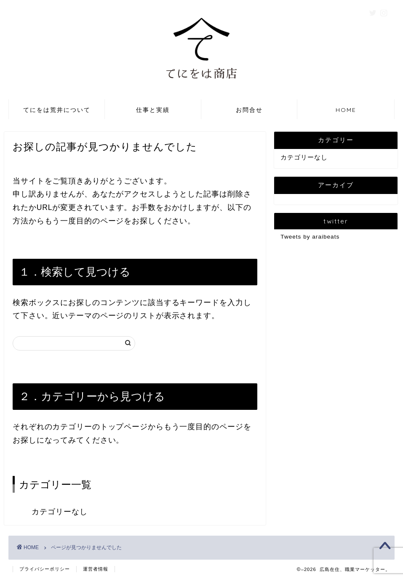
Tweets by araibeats (309, 237)
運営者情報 (95, 568)
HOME (346, 110)
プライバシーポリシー (44, 568)
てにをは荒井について (57, 110)
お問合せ (249, 110)
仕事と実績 (153, 110)
